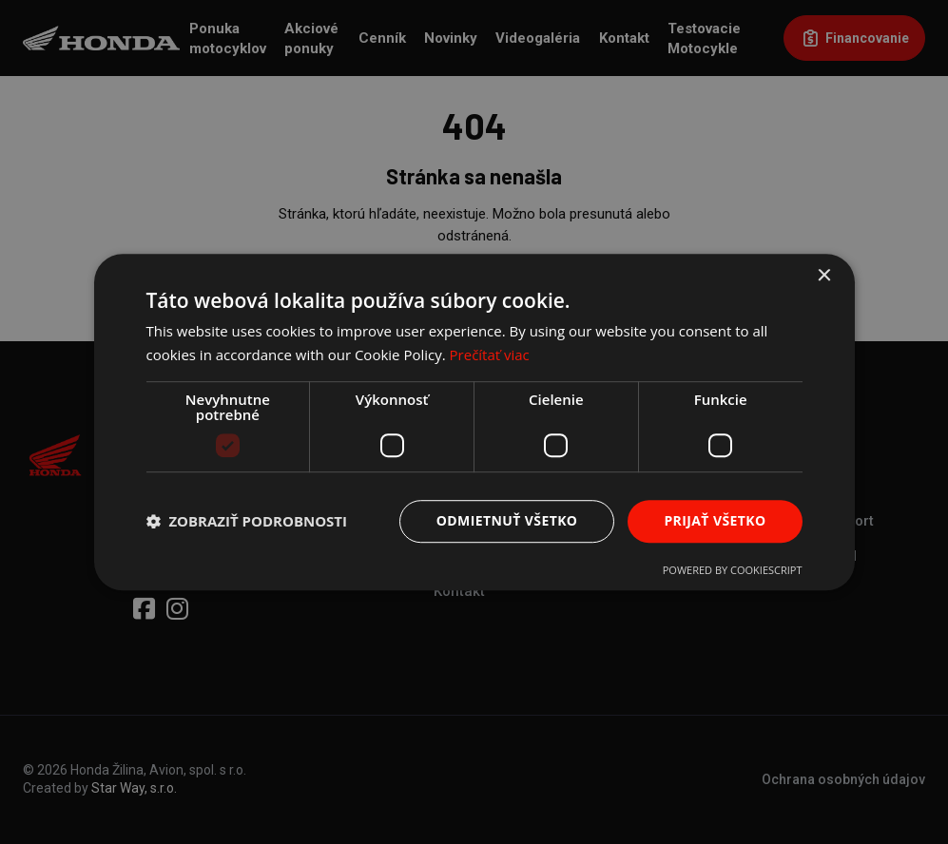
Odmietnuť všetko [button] (507, 520)
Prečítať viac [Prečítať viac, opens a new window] (490, 354)
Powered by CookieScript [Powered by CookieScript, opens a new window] (733, 570)
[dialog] (474, 422)
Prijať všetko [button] (714, 520)
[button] (247, 520)
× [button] (824, 276)
